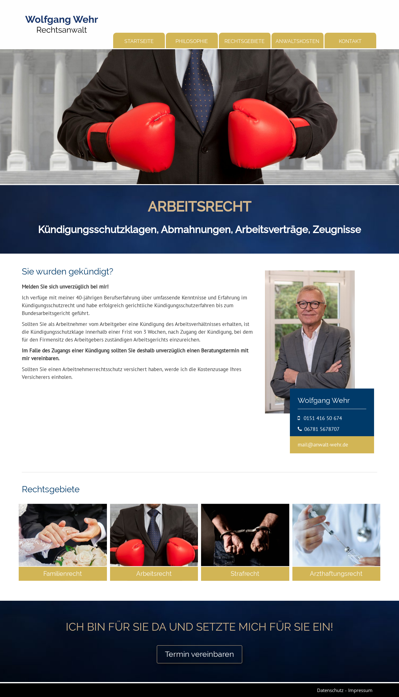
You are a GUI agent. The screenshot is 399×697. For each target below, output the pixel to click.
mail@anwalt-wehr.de (323, 444)
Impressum (360, 690)
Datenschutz (330, 690)
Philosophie (191, 41)
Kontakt (350, 41)
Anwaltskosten (297, 41)
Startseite (139, 41)
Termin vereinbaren (199, 654)
